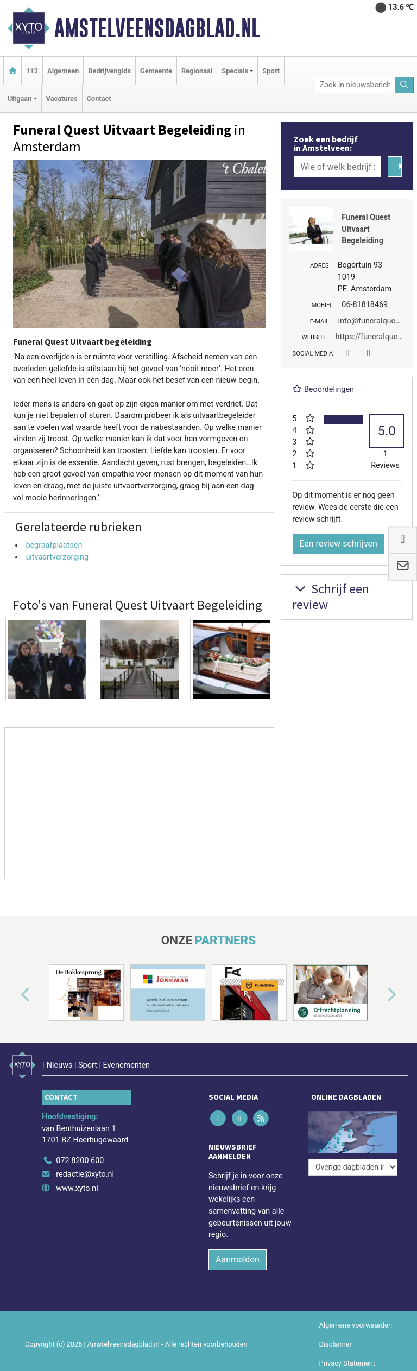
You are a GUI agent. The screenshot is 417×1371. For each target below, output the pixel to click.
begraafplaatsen (54, 545)
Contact (99, 98)
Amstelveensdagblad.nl (157, 28)
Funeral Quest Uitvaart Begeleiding (366, 229)
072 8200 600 (80, 1160)
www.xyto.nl (77, 1188)
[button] (13, 995)
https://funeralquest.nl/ (376, 336)
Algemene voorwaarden (355, 1325)
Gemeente (156, 71)
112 (32, 71)
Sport (271, 71)
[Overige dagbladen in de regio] (352, 1167)
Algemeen (63, 71)
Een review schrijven (338, 543)
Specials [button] (235, 71)
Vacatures (62, 98)
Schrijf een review (330, 596)
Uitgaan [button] (19, 98)
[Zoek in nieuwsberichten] (355, 85)
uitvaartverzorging (57, 557)
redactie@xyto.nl (85, 1174)
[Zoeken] (404, 85)
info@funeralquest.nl (374, 321)
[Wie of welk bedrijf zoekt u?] (337, 166)
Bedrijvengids (109, 71)
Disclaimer (335, 1344)
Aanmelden (238, 1259)
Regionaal (196, 71)
